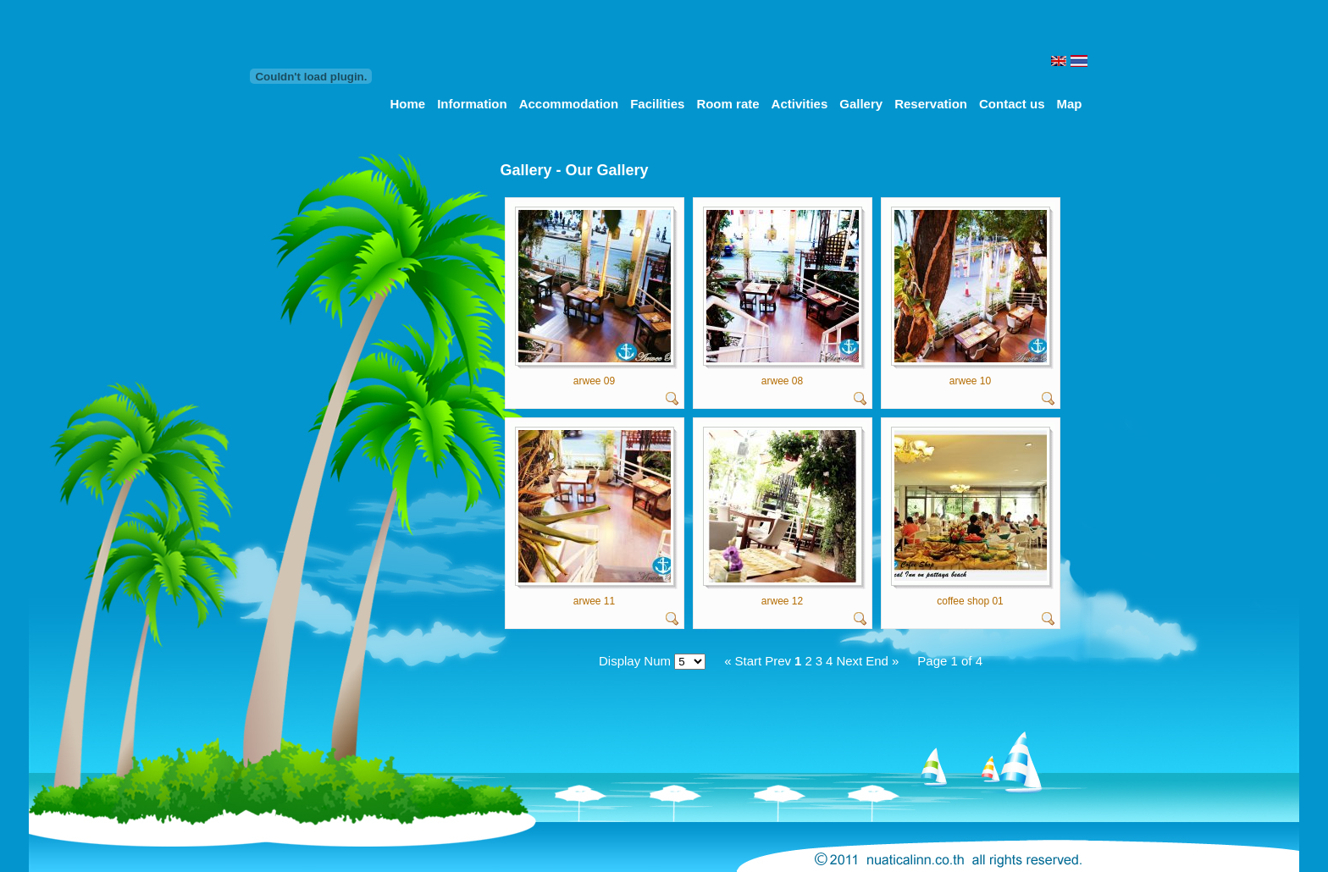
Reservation (930, 104)
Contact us (1012, 104)
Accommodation (569, 104)
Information (472, 104)
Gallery (861, 104)
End (877, 661)
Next (849, 661)
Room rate (727, 104)
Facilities (657, 104)
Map (1069, 104)
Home (407, 104)
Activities (800, 104)
